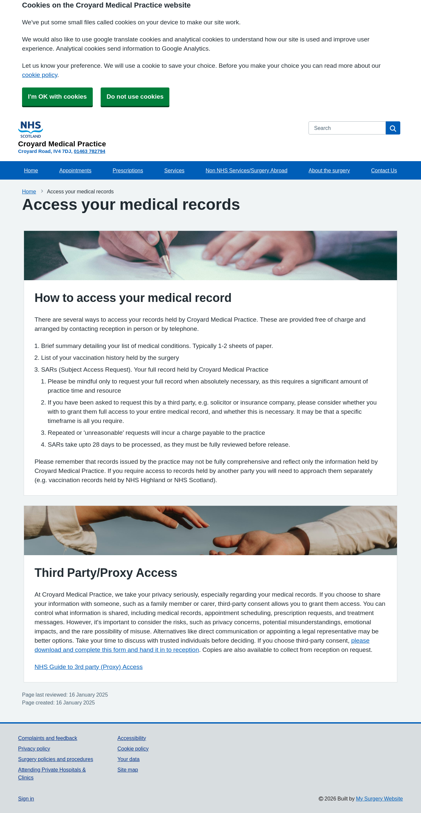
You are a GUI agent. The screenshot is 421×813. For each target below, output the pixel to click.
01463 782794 (89, 151)
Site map (127, 769)
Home (31, 170)
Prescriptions (128, 170)
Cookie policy (133, 748)
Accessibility (131, 738)
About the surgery (329, 170)
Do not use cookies (135, 96)
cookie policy (39, 75)
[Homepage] (159, 134)
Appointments (75, 170)
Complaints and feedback (47, 738)
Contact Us (384, 170)
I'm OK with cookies (57, 96)
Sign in (26, 798)
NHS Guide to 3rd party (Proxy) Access (89, 667)
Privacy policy (34, 748)
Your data (128, 759)
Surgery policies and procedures (55, 759)
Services (174, 170)
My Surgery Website (379, 798)
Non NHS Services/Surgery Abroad (246, 170)
